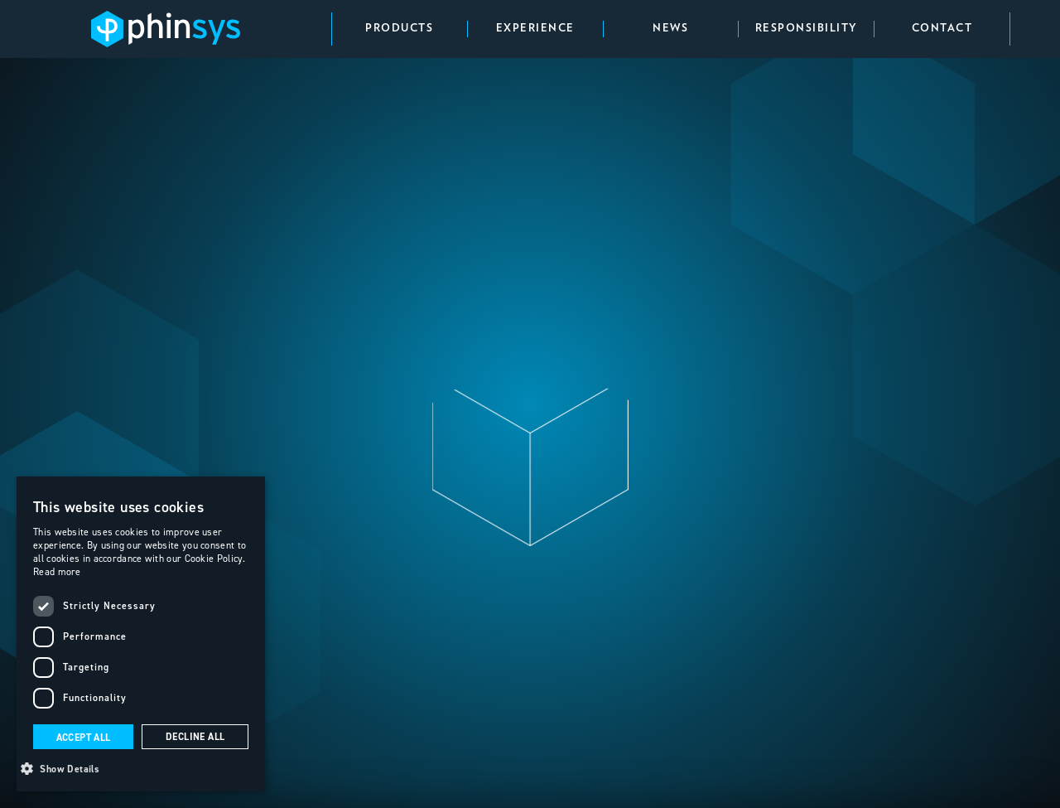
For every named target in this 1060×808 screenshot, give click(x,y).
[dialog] (141, 634)
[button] (140, 767)
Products (399, 28)
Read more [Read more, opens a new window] (57, 571)
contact (942, 28)
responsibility (806, 28)
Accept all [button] (83, 737)
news (670, 28)
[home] (165, 29)
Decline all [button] (195, 736)
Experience (535, 28)
